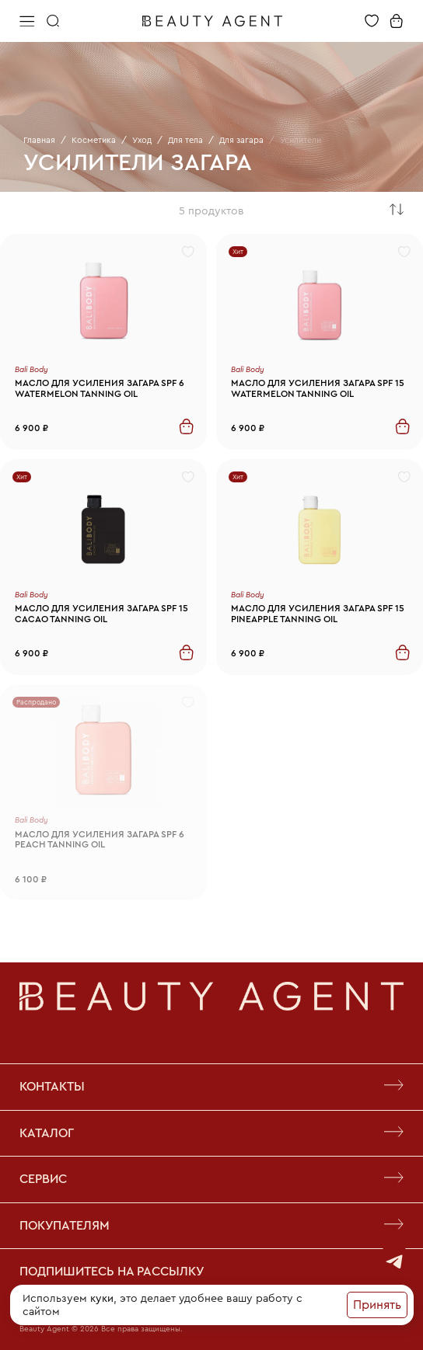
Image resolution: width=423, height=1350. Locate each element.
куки (102, 1298)
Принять (377, 1304)
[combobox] (397, 211)
